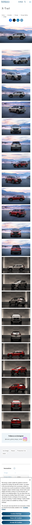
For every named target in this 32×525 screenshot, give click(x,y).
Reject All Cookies (16, 518)
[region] (16, 501)
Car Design (6, 451)
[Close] (30, 480)
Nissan (13, 451)
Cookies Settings (16, 514)
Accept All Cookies (16, 522)
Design (6, 473)
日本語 (20, 2)
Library (19, 477)
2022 (4, 453)
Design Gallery (8, 477)
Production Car (21, 451)
